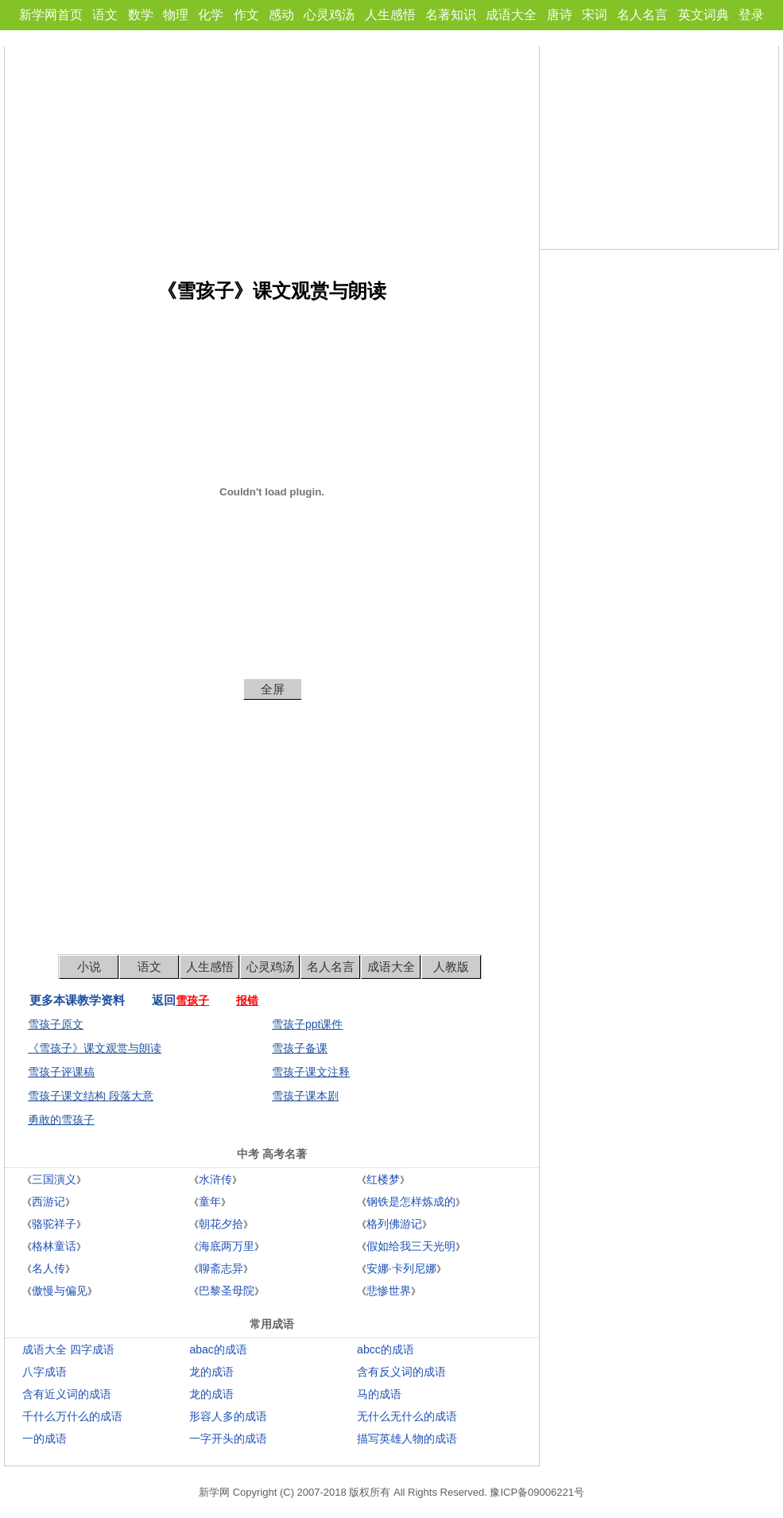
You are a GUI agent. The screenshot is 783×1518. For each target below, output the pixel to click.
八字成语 (44, 1371)
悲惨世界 (388, 1290)
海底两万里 (226, 1246)
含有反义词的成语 (401, 1371)
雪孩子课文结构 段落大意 (90, 1095)
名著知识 (450, 14)
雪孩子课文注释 (311, 1072)
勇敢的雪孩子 (61, 1119)
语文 (105, 14)
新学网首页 (51, 14)
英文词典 (703, 14)
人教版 (451, 966)
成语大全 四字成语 (68, 1349)
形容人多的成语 (228, 1416)
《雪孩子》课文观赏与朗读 (94, 1048)
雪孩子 (192, 1000)
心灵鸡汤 (329, 14)
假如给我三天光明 (410, 1246)
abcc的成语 (385, 1349)
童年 (210, 1201)
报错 (247, 1000)
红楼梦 (383, 1179)
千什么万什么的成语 (72, 1416)
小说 (89, 966)
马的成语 (379, 1394)
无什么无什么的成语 (407, 1416)
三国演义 (54, 1179)
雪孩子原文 (55, 1024)
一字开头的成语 (228, 1438)
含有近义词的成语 (66, 1394)
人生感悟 (390, 14)
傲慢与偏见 (59, 1290)
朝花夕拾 (221, 1223)
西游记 (48, 1201)
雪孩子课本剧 (305, 1095)
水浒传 (215, 1179)
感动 (281, 14)
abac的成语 (217, 1349)
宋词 (594, 14)
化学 (210, 14)
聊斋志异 (221, 1268)
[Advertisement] (271, 157)
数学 (140, 14)
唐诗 (559, 14)
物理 (175, 14)
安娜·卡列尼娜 (401, 1268)
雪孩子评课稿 (61, 1072)
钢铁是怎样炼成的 (410, 1201)
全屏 (273, 689)
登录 (751, 14)
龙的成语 (211, 1371)
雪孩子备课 (300, 1048)
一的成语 (44, 1438)
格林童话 (54, 1246)
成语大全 (511, 14)
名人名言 (642, 14)
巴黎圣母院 (226, 1290)
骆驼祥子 (54, 1223)
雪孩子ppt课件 (307, 1024)
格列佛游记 (394, 1223)
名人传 (48, 1268)
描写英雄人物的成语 (407, 1438)
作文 (246, 14)
